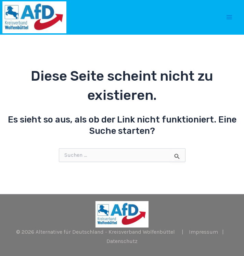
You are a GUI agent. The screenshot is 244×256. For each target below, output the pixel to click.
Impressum (203, 232)
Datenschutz (122, 241)
